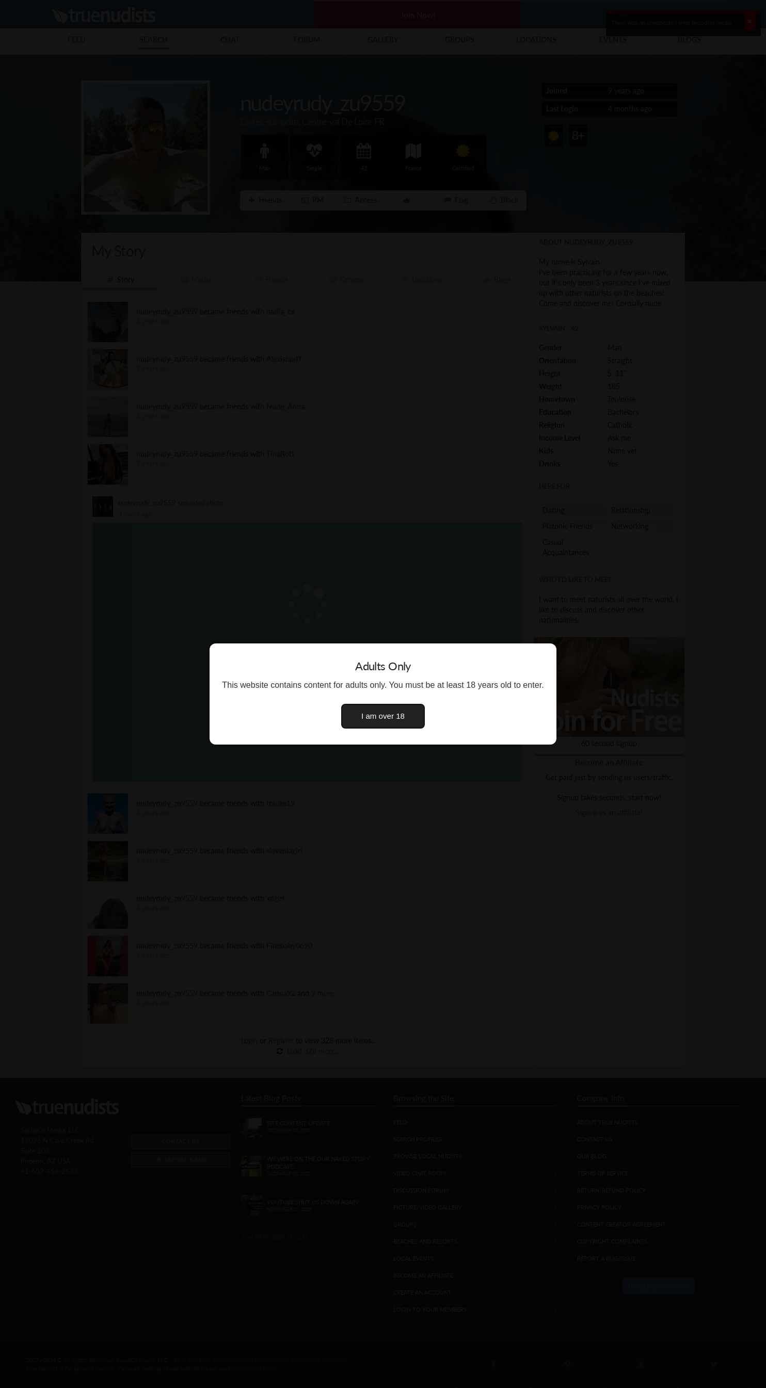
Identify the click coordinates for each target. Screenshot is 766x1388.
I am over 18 (383, 716)
